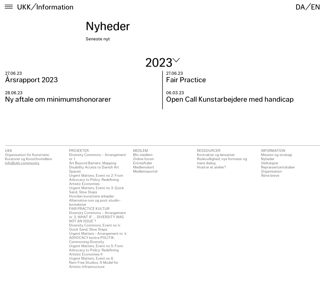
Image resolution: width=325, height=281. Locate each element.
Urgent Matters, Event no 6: (91, 258)
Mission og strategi (276, 155)
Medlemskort (143, 167)
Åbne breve (270, 175)
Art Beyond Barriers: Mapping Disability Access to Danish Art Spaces (94, 167)
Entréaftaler (142, 163)
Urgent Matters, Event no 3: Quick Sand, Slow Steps (96, 190)
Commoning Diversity (86, 242)
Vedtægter (269, 163)
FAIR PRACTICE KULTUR (89, 208)
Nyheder (267, 159)
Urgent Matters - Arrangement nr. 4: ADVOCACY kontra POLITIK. (98, 235)
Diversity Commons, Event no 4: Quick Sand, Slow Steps (95, 227)
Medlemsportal (145, 171)
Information (54, 6)
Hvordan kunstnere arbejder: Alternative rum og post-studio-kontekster (95, 200)
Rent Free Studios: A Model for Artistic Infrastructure (93, 264)
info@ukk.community (22, 163)
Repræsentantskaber (278, 167)
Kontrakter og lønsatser (216, 155)
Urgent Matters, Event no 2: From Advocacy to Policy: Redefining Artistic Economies (96, 179)
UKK (24, 6)
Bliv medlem (143, 155)
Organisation (271, 171)
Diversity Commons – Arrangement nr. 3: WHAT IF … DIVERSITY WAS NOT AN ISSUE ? (97, 217)
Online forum (143, 159)
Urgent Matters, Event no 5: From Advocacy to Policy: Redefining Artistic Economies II (96, 250)
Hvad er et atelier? (211, 167)
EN (315, 6)
